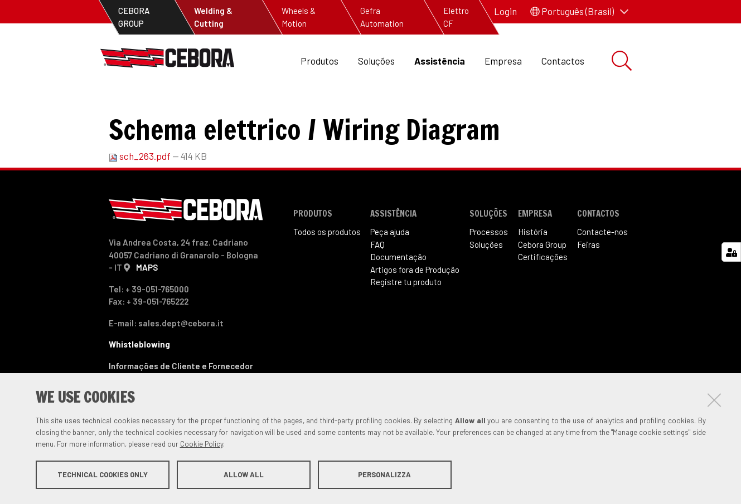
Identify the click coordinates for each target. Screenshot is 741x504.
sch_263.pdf (140, 193)
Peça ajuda (389, 269)
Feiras (588, 282)
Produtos (319, 60)
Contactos (562, 60)
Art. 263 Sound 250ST (343, 111)
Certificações (543, 294)
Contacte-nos (602, 269)
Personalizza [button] (384, 475)
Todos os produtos (327, 269)
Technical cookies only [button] (102, 475)
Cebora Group (542, 282)
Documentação (398, 294)
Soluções (376, 60)
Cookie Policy (201, 444)
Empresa (503, 60)
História (533, 269)
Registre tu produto (406, 319)
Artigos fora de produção (233, 111)
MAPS (147, 305)
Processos (488, 269)
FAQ (377, 282)
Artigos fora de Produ (414, 307)
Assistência (439, 60)
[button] (579, 11)
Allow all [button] (244, 475)
